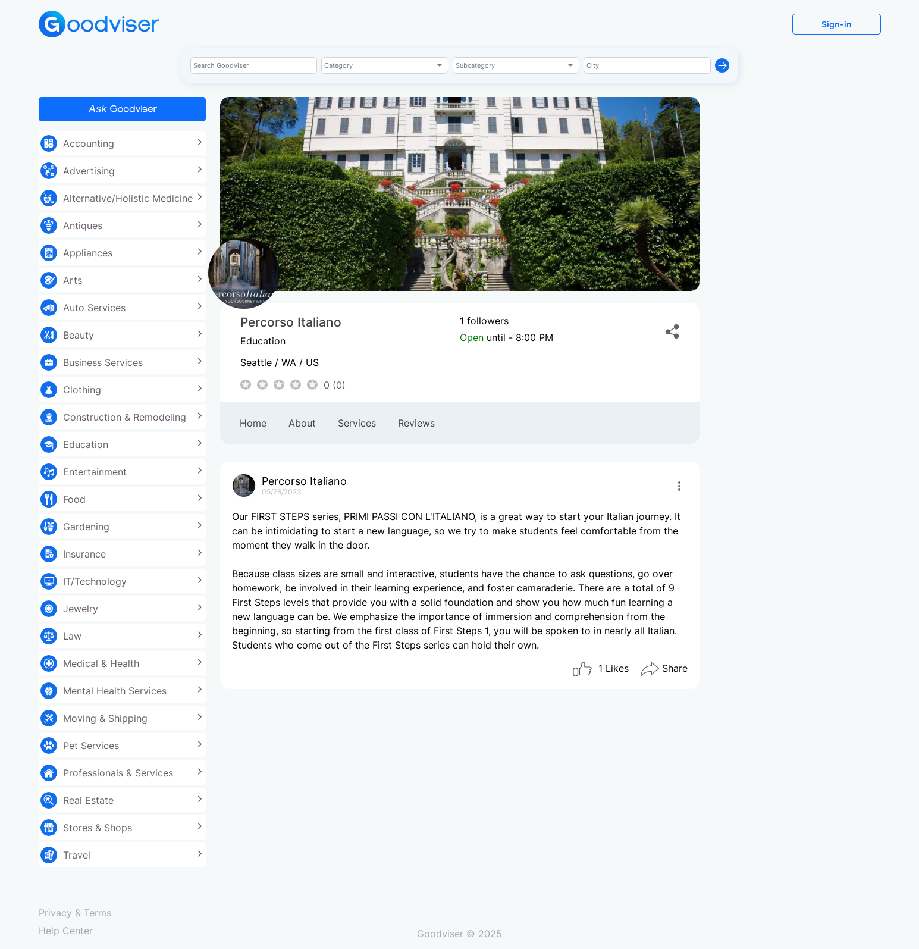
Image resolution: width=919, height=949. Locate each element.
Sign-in (836, 24)
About (302, 423)
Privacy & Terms (75, 913)
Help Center (66, 931)
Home (253, 423)
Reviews (416, 423)
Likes (600, 669)
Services (357, 423)
